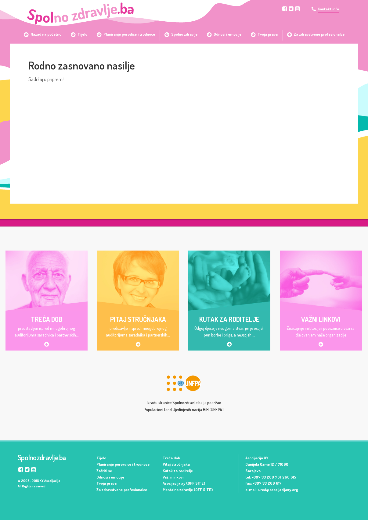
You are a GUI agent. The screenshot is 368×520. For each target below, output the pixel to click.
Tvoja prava (106, 483)
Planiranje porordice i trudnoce (123, 464)
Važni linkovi (173, 477)
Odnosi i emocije (110, 477)
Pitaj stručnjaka (176, 464)
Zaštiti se (104, 470)
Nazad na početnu (46, 34)
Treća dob (171, 457)
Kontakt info (328, 9)
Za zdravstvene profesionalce (121, 489)
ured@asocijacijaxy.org (278, 489)
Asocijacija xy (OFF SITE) (184, 483)
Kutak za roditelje (178, 470)
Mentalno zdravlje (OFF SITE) (188, 489)
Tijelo (101, 457)
